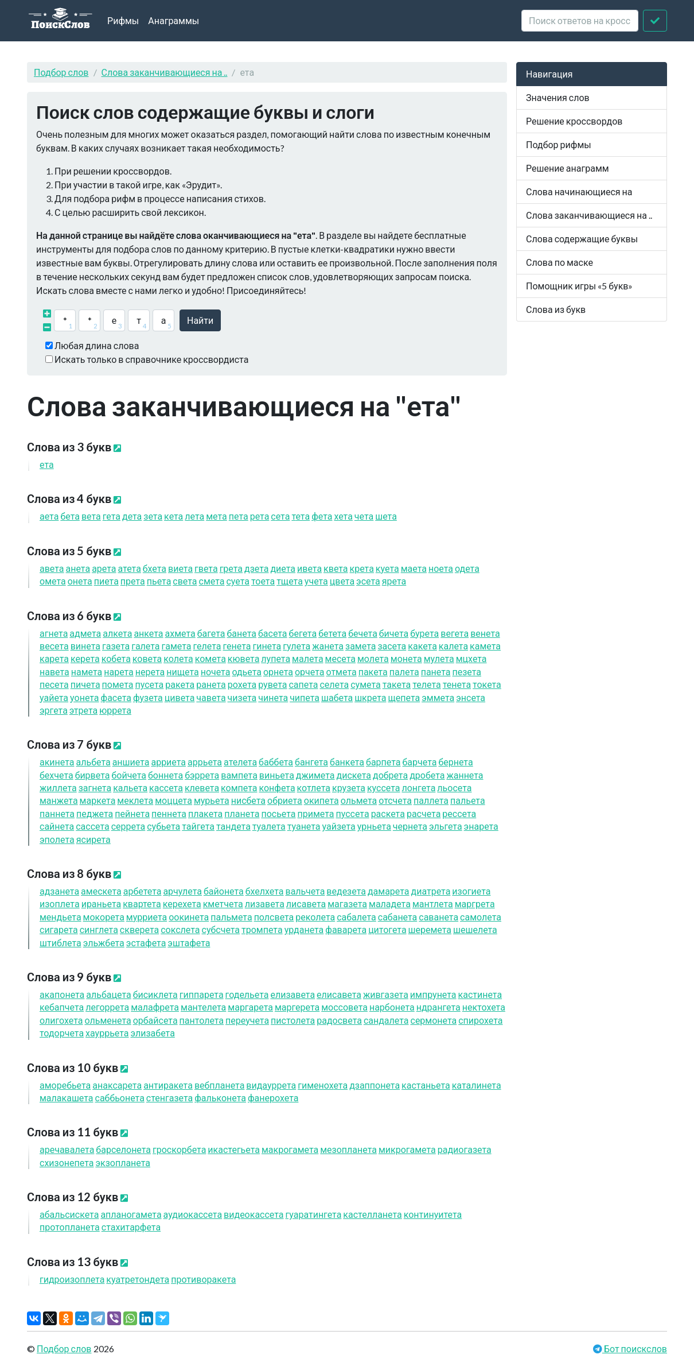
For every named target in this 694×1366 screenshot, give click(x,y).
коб (116, 658)
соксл (180, 929)
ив (309, 568)
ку (387, 568)
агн (54, 633)
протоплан (70, 1226)
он (80, 580)
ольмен (107, 1020)
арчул (182, 890)
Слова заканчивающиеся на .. (165, 72)
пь (159, 580)
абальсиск (69, 1214)
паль (467, 800)
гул (296, 645)
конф (277, 787)
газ (116, 645)
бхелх (264, 890)
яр (394, 580)
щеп (404, 697)
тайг (198, 826)
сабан (398, 916)
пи (106, 580)
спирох (480, 1020)
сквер (139, 929)
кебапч (62, 1006)
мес (340, 658)
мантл (432, 903)
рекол (315, 916)
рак (179, 684)
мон (406, 658)
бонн (165, 774)
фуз (148, 697)
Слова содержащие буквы (582, 238)
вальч (305, 890)
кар (54, 658)
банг (311, 761)
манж (59, 800)
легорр (107, 1006)
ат (129, 568)
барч (420, 761)
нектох (483, 1006)
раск (388, 813)
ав (52, 568)
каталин (476, 1084)
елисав (339, 994)
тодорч (62, 1032)
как (422, 645)
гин (266, 645)
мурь (211, 800)
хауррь (106, 1032)
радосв (339, 1020)
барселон (123, 1149)
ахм (180, 633)
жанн (464, 774)
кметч (223, 903)
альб (93, 761)
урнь (374, 826)
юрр (115, 710)
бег (303, 633)
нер (150, 671)
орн (278, 671)
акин (57, 761)
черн (410, 826)
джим (315, 774)
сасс (93, 826)
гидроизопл (72, 1279)
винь (276, 774)
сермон (434, 1020)
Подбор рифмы (558, 144)
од (467, 568)
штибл (60, 942)
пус (149, 684)
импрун (433, 994)
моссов (344, 1006)
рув (272, 684)
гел (207, 645)
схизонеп (66, 1162)
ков (147, 658)
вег (454, 633)
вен (485, 633)
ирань (101, 903)
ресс (459, 813)
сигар (59, 929)
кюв (244, 658)
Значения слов (558, 97)
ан (78, 568)
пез (467, 671)
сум (365, 684)
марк (98, 800)
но (440, 568)
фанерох (273, 1097)
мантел (203, 1006)
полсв (274, 916)
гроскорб (179, 1149)
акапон (62, 994)
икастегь (234, 1149)
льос (454, 787)
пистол (293, 1020)
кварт (142, 903)
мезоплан (348, 1149)
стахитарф (131, 1226)
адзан (59, 890)
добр (390, 774)
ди (282, 568)
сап (303, 684)
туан (304, 826)
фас (116, 697)
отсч (395, 800)
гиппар (202, 994)
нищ (182, 671)
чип (304, 697)
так (397, 684)
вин (85, 645)
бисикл (155, 994)
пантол (202, 1020)
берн (455, 761)
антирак (168, 1084)
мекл (135, 800)
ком (210, 658)
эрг (54, 710)
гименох (323, 1084)
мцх (471, 658)
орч (309, 671)
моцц (173, 800)
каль (130, 787)
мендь (60, 916)
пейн (132, 813)
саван (438, 916)
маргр (475, 903)
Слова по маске (559, 262)
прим (316, 813)
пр (132, 580)
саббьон (120, 1097)
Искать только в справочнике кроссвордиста (151, 359)
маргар (250, 1006)
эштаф (188, 942)
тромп (262, 929)
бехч (56, 774)
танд (233, 826)
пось (278, 813)
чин (273, 697)
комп (239, 787)
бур (424, 633)
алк (117, 633)
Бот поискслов (634, 1348)
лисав (306, 903)
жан (328, 645)
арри (168, 761)
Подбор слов (61, 72)
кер (85, 658)
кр (362, 568)
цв (342, 580)
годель (247, 994)
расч (423, 813)
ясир (93, 839)
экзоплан (122, 1162)
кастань (425, 1084)
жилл (58, 787)
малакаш (66, 1097)
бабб (276, 761)
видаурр (271, 1084)
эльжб (103, 942)
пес (54, 684)
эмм (438, 697)
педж (94, 813)
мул (439, 658)
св (185, 580)
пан (436, 671)
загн (95, 787)
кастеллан (372, 1214)
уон (84, 697)
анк (148, 633)
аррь (205, 761)
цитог (387, 929)
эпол (57, 839)
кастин (480, 994)
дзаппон (374, 1084)
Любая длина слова (96, 345)
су (237, 580)
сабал (356, 916)
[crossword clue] (579, 21)
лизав (264, 903)
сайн (57, 826)
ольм (359, 800)
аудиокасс (193, 1214)
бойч (128, 774)
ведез (346, 890)
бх (154, 568)
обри (284, 800)
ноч (216, 671)
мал (307, 658)
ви (180, 568)
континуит (433, 1214)
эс (368, 580)
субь (163, 826)
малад (390, 903)
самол (480, 916)
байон (224, 890)
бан (241, 633)
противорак (203, 1279)
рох (242, 684)
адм (85, 633)
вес (54, 645)
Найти (200, 320)
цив (180, 697)
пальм (231, 916)
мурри (146, 916)
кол (178, 658)
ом (53, 580)
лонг (418, 787)
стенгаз (169, 1097)
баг (211, 633)
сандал (386, 1020)
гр (231, 568)
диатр (431, 890)
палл (431, 800)
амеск (101, 890)
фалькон (220, 1097)
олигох (61, 1020)
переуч (247, 1020)
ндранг (438, 1006)
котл (313, 787)
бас (272, 633)
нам (86, 671)
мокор (103, 916)
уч (316, 580)
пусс (352, 813)
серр (128, 826)
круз (348, 787)
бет (332, 633)
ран (211, 684)
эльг (445, 826)
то (263, 580)
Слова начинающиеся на (579, 191)
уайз (339, 826)
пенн (168, 813)
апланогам (130, 1214)
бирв (92, 774)
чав (210, 697)
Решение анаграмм (567, 167)
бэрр (202, 774)
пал (404, 671)
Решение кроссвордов (574, 120)
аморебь (65, 1084)
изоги (471, 890)
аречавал (67, 1149)
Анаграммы (173, 20)
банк (347, 761)
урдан (304, 929)
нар (119, 671)
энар (481, 826)
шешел (475, 929)
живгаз (385, 994)
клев (202, 787)
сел (334, 684)
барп (383, 761)
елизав (292, 994)
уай (54, 697)
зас (391, 645)
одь (247, 671)
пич (85, 684)
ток (487, 684)
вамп (239, 774)
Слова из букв (556, 309)
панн (57, 813)
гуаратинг (314, 1214)
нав (54, 671)
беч (362, 633)
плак (205, 813)
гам (177, 645)
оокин (189, 916)
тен (457, 684)
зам (360, 645)
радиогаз (465, 1149)
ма (414, 568)
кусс (383, 787)
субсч (221, 929)
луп (275, 658)
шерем (429, 929)
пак (373, 671)
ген (237, 645)
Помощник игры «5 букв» (579, 285)
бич (393, 633)
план (241, 813)
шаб (337, 697)
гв (206, 568)
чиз (242, 697)
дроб (427, 774)
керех (182, 903)
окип (321, 800)
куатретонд (137, 1279)
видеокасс (253, 1214)
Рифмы (123, 20)
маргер (297, 1006)
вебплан (219, 1084)
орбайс (155, 1020)
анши (131, 761)
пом (118, 684)
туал (269, 826)
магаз (347, 903)
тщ (289, 580)
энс (470, 697)
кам (485, 645)
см (212, 580)
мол (373, 658)
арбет (142, 890)
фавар (346, 929)
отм (341, 671)
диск (354, 774)
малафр (155, 1006)
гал (145, 645)
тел (426, 684)
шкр (370, 697)
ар (104, 568)
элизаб (153, 1032)
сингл (99, 929)
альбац (108, 994)
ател (240, 761)
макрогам (290, 1149)
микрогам (407, 1149)
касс (166, 787)
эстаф (146, 942)
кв (335, 568)
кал (453, 645)
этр (83, 710)
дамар (389, 890)
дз (256, 568)
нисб (248, 800)
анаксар (117, 1084)
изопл (60, 903)
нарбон (392, 1006)
